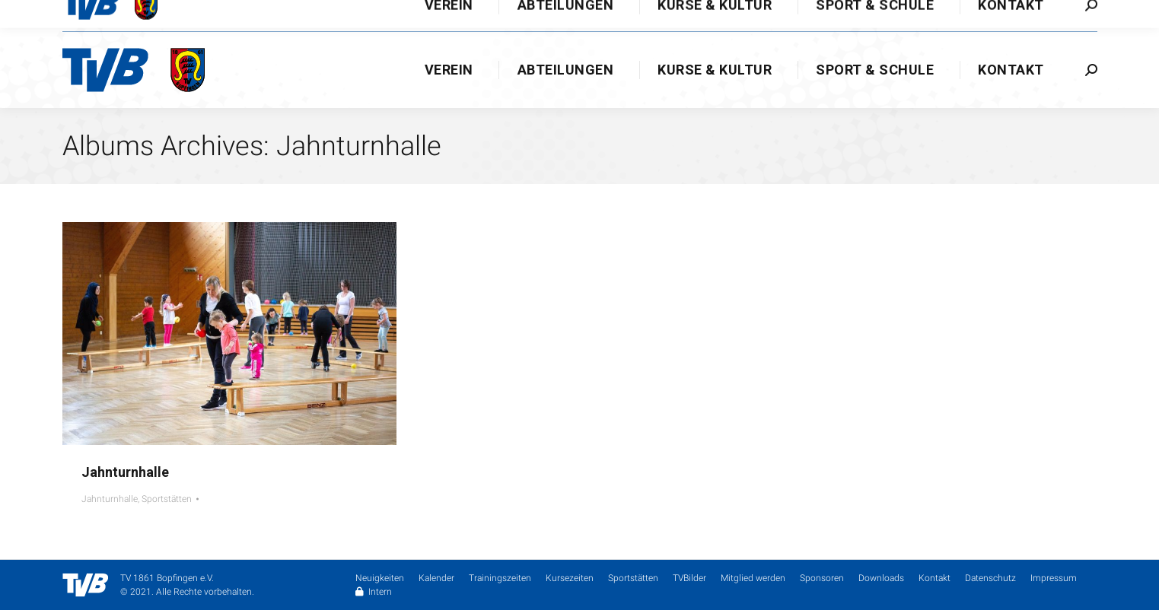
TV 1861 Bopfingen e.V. (167, 578)
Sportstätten (167, 499)
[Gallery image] (229, 333)
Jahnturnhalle (125, 472)
